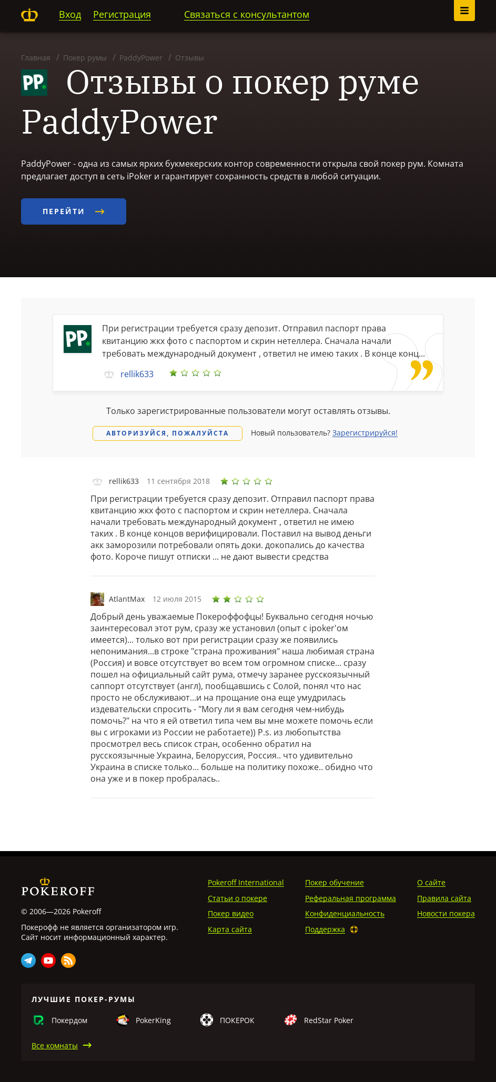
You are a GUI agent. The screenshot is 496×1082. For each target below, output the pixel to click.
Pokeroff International (246, 882)
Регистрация (122, 14)
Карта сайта (230, 929)
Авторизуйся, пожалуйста (167, 433)
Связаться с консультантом (246, 14)
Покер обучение (334, 882)
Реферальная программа (350, 898)
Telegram (28, 960)
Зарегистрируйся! (365, 433)
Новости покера (446, 913)
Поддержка (325, 929)
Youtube (48, 960)
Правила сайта (444, 898)
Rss (68, 960)
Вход (70, 14)
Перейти (74, 211)
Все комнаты (55, 1045)
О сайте (431, 882)
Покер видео (231, 913)
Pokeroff (29, 15)
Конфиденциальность (344, 913)
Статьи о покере (237, 898)
